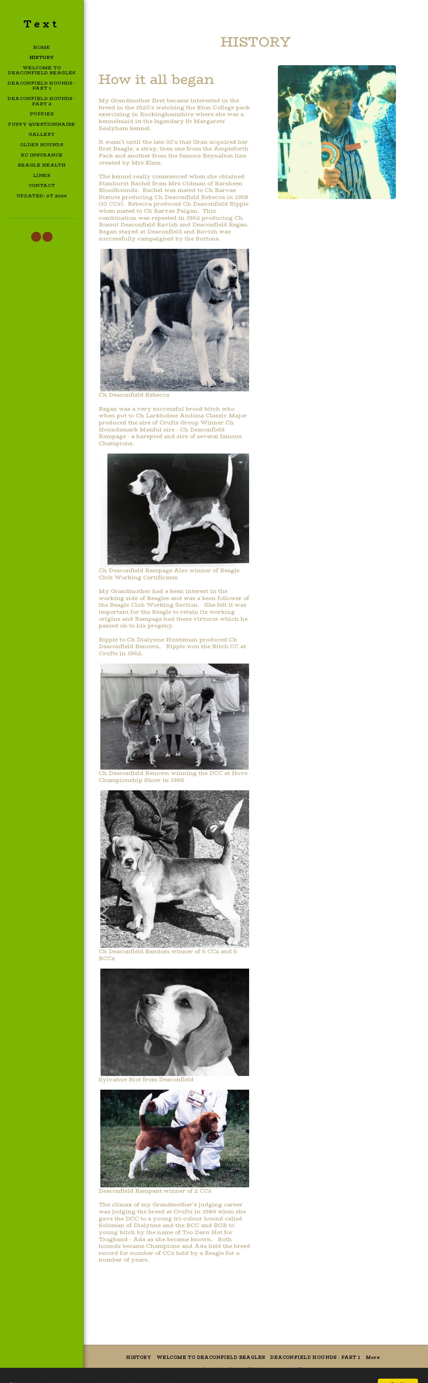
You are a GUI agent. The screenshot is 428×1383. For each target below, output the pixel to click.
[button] (36, 237)
